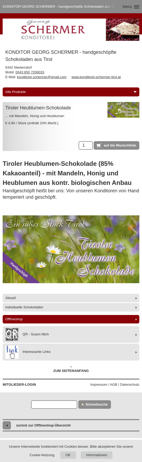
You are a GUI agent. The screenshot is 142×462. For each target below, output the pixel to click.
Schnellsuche (96, 404)
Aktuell (10, 298)
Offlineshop (14, 319)
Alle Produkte (71, 92)
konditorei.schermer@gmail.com (42, 77)
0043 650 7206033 (29, 72)
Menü (127, 7)
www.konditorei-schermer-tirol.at (96, 77)
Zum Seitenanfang (71, 369)
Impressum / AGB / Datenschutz (114, 385)
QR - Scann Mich (27, 334)
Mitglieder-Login (19, 385)
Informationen (96, 455)
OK (68, 455)
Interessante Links (28, 352)
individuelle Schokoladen (24, 307)
